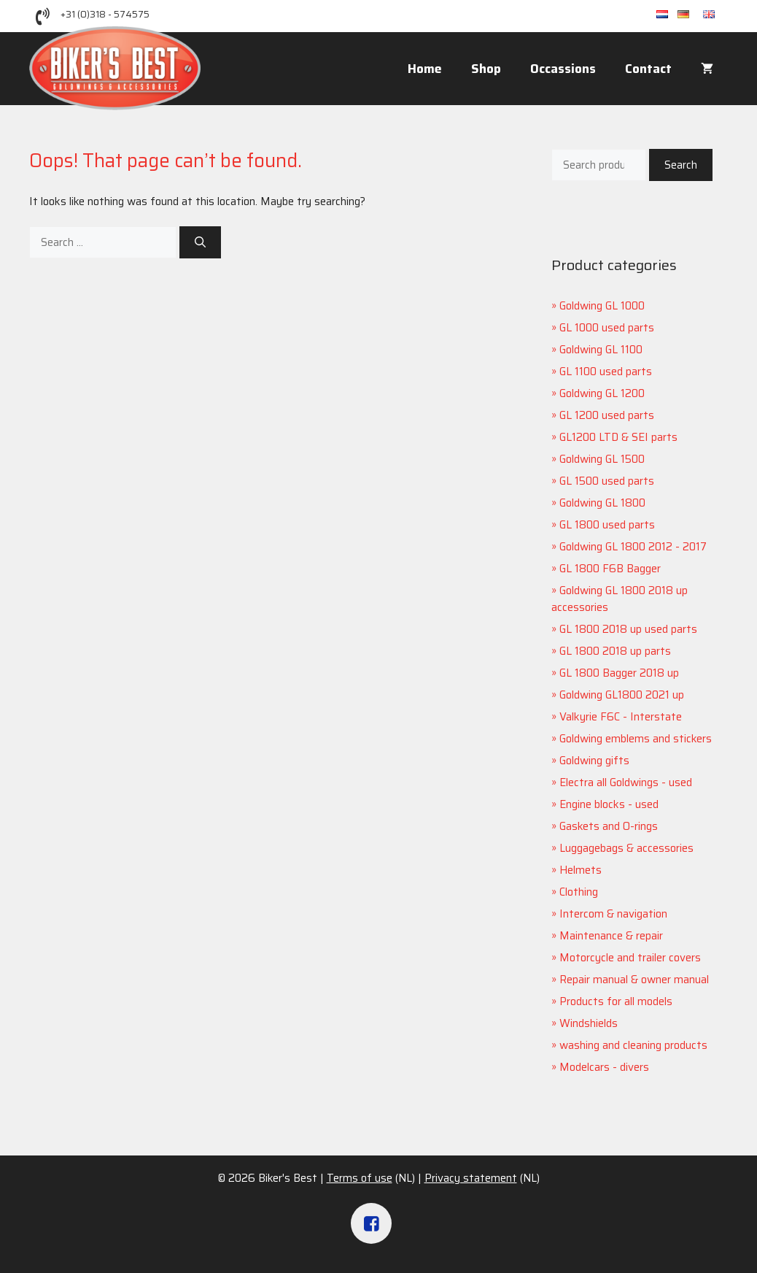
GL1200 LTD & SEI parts (618, 437)
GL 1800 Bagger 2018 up (619, 673)
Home (425, 68)
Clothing (578, 892)
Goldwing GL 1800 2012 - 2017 (633, 546)
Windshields (588, 1023)
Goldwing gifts (594, 760)
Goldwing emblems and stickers (635, 738)
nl (667, 15)
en (715, 15)
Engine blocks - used (609, 804)
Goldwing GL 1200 (602, 393)
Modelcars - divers (604, 1067)
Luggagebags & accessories (626, 848)
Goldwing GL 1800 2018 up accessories (619, 599)
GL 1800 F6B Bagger (610, 568)
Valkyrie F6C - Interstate (620, 717)
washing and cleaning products (633, 1045)
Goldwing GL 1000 (602, 306)
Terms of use (359, 1178)
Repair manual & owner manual (634, 979)
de (690, 15)
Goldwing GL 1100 (601, 349)
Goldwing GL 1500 (602, 459)
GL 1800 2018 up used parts (628, 629)
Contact (648, 68)
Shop (486, 68)
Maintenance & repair (611, 936)
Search (680, 165)
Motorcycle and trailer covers (630, 957)
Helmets (580, 870)
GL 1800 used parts (607, 525)
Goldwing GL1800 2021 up (621, 695)
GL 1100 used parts (605, 371)
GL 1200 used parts (606, 415)
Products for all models (615, 1001)
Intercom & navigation (613, 914)
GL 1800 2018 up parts (615, 651)
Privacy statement (470, 1178)
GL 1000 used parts (606, 327)
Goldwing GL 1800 (602, 503)
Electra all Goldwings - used (625, 782)
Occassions (563, 68)
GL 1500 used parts (606, 481)
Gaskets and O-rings (608, 826)
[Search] (200, 242)
